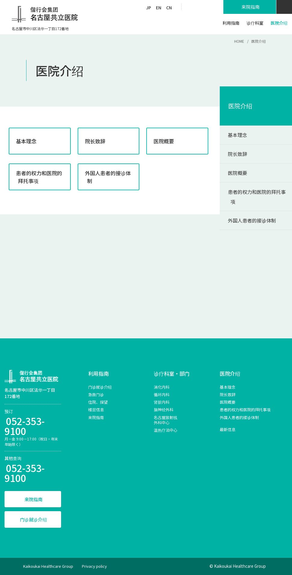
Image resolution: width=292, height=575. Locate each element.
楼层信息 (96, 409)
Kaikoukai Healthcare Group (48, 566)
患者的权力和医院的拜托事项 (257, 196)
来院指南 (33, 499)
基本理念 (237, 134)
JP (148, 8)
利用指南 (98, 373)
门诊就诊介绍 (33, 519)
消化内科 (161, 387)
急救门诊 (96, 394)
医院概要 (237, 172)
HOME (239, 41)
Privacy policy (94, 566)
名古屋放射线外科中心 (165, 420)
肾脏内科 (161, 402)
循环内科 (161, 394)
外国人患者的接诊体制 (252, 220)
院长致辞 (237, 153)
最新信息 (227, 429)
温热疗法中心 (165, 430)
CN (169, 8)
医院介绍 (240, 105)
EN (158, 8)
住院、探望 (98, 402)
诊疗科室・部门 (172, 373)
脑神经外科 (163, 409)
